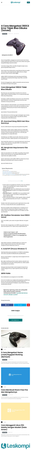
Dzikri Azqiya (5, 33)
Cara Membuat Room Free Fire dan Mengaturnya (14, 391)
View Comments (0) (15, 320)
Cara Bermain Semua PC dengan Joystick (15, 293)
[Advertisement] (15, 13)
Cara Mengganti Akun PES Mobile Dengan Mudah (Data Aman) (14, 427)
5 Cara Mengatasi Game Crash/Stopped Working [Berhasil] (12, 354)
